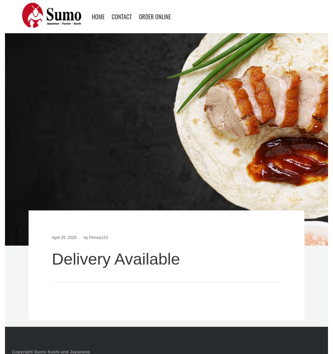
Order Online (155, 16)
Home (98, 16)
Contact (122, 16)
